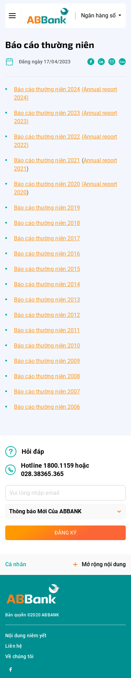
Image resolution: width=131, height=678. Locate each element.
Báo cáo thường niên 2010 (47, 345)
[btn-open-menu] (12, 16)
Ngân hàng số (99, 15)
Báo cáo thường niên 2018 (47, 223)
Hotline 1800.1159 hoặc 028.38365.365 (47, 469)
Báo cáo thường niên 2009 (47, 361)
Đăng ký (65, 533)
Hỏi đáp (24, 451)
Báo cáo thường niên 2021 (47, 160)
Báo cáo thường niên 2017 (47, 238)
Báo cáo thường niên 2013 (47, 299)
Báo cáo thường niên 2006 (47, 407)
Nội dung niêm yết (25, 635)
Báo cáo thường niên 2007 (47, 391)
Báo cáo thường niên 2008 (47, 376)
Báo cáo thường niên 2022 (47, 136)
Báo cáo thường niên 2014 (47, 284)
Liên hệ (13, 646)
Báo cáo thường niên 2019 (47, 207)
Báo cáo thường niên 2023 (47, 113)
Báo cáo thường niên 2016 (47, 253)
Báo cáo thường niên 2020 (47, 184)
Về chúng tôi (19, 656)
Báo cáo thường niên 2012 (47, 315)
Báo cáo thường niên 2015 (47, 269)
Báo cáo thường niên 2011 (47, 330)
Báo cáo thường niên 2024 (47, 89)
